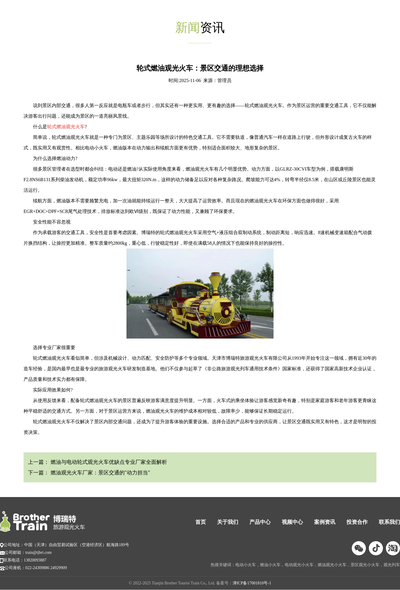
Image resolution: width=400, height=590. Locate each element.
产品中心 (260, 522)
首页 (200, 522)
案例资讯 (324, 522)
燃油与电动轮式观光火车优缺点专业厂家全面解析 (108, 462)
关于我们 (227, 522)
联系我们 (389, 522)
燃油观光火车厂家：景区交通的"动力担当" (99, 473)
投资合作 (357, 522)
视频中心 (292, 522)
